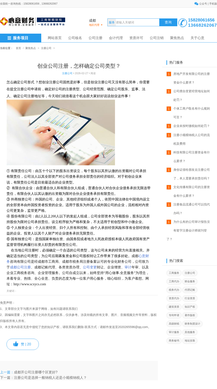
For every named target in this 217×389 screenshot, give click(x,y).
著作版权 (190, 315)
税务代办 (174, 289)
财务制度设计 (192, 323)
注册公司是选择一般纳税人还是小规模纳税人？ (50, 377)
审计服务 (174, 332)
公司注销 (157, 38)
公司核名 (75, 38)
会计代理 (116, 38)
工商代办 (174, 281)
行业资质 (190, 298)
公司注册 (95, 38)
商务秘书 (174, 340)
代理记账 (190, 289)
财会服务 (190, 281)
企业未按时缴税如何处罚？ (191, 126)
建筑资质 (174, 306)
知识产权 (190, 306)
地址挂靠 (190, 340)
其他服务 (190, 332)
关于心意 (197, 38)
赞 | (26, 344)
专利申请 (174, 315)
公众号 (203, 3)
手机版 (213, 3)
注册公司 (46, 48)
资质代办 (174, 298)
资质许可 (136, 38)
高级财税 (174, 323)
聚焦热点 (177, 38)
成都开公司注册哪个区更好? (36, 372)
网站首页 (55, 38)
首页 (18, 48)
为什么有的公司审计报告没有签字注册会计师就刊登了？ (188, 230)
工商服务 (174, 272)
